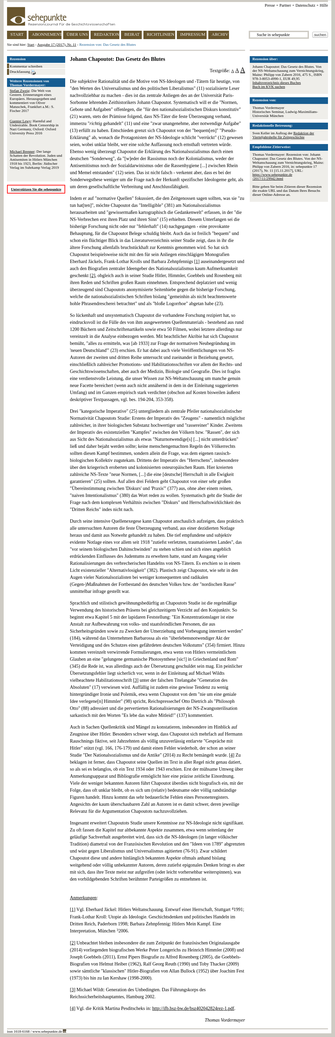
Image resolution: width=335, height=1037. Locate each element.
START (16, 34)
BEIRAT (132, 34)
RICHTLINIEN (160, 34)
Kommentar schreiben (26, 66)
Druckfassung (23, 72)
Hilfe (324, 5)
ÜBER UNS (77, 34)
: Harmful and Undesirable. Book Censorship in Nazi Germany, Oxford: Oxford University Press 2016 (34, 127)
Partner (285, 5)
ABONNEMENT (47, 34)
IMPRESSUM (192, 34)
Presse (270, 5)
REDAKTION (106, 34)
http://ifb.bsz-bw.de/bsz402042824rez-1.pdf (193, 1008)
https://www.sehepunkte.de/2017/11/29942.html (272, 176)
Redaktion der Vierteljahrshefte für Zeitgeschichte (283, 135)
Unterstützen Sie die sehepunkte (36, 189)
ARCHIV (220, 34)
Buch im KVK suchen (268, 87)
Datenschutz (305, 5)
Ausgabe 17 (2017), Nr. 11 (56, 44)
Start (30, 44)
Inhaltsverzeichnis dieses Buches (276, 83)
